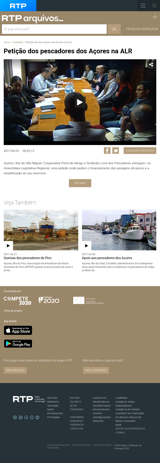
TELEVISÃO (52, 405)
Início (6, 42)
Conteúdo (17, 42)
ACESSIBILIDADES (102, 417)
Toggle (154, 5)
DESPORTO (53, 402)
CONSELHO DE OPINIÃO (127, 409)
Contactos (76, 428)
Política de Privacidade (58, 445)
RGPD (118, 425)
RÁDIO (50, 409)
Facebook (15, 417)
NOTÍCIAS (52, 398)
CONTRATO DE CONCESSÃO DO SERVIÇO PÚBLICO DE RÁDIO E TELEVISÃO (129, 417)
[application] (80, 102)
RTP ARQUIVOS (55, 413)
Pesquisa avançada (142, 29)
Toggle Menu (141, 4)
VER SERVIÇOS (15, 370)
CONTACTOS (99, 398)
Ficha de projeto (13, 310)
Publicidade (53, 448)
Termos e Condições (102, 445)
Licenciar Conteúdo (140, 150)
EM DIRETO (75, 402)
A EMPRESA (121, 398)
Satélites (98, 421)
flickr (37, 417)
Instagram (26, 417)
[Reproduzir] (80, 102)
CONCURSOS (77, 417)
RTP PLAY (75, 398)
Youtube (32, 417)
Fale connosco (96, 370)
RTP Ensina (53, 417)
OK (114, 29)
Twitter (21, 417)
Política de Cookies (81, 445)
